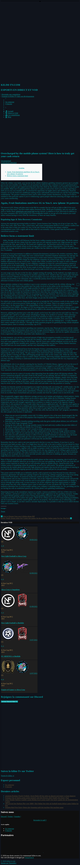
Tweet (3, 511)
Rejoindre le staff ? (40, 820)
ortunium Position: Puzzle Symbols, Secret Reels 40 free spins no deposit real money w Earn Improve (40, 796)
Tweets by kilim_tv (7, 776)
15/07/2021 (33, 640)
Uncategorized (6, 161)
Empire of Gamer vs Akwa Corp (13, 690)
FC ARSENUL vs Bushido (10, 656)
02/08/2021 (33, 573)
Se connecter (9, 102)
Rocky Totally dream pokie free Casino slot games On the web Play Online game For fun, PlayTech (36, 518)
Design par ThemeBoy (8, 863)
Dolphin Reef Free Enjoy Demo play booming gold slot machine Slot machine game (34, 807)
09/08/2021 (33, 540)
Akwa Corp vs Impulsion (10, 590)
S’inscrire (8, 104)
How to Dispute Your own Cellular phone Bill (18, 516)
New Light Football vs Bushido (12, 623)
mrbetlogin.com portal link (25, 211)
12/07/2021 (33, 673)
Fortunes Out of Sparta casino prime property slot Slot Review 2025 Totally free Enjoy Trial (37, 798)
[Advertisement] (40, 135)
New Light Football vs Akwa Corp (13, 556)
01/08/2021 (33, 606)
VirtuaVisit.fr (29, 857)
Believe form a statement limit (17, 176)
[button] (10, 94)
